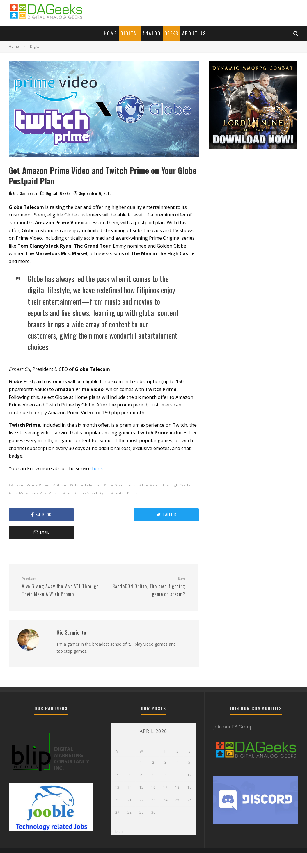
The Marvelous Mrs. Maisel (35, 493)
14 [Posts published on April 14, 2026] (129, 769)
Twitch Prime (126, 493)
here (97, 468)
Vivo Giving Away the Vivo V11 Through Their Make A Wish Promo (60, 569)
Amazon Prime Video (30, 485)
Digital (129, 33)
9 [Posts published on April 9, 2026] (153, 757)
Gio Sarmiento (23, 193)
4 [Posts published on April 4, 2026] (177, 744)
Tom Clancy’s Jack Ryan (87, 493)
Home (110, 33)
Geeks (171, 33)
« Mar (117, 814)
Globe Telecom (86, 485)
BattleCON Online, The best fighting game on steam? (146, 569)
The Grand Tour (121, 485)
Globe (60, 485)
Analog (151, 33)
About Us (194, 33)
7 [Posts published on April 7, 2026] (129, 757)
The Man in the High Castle (166, 485)
